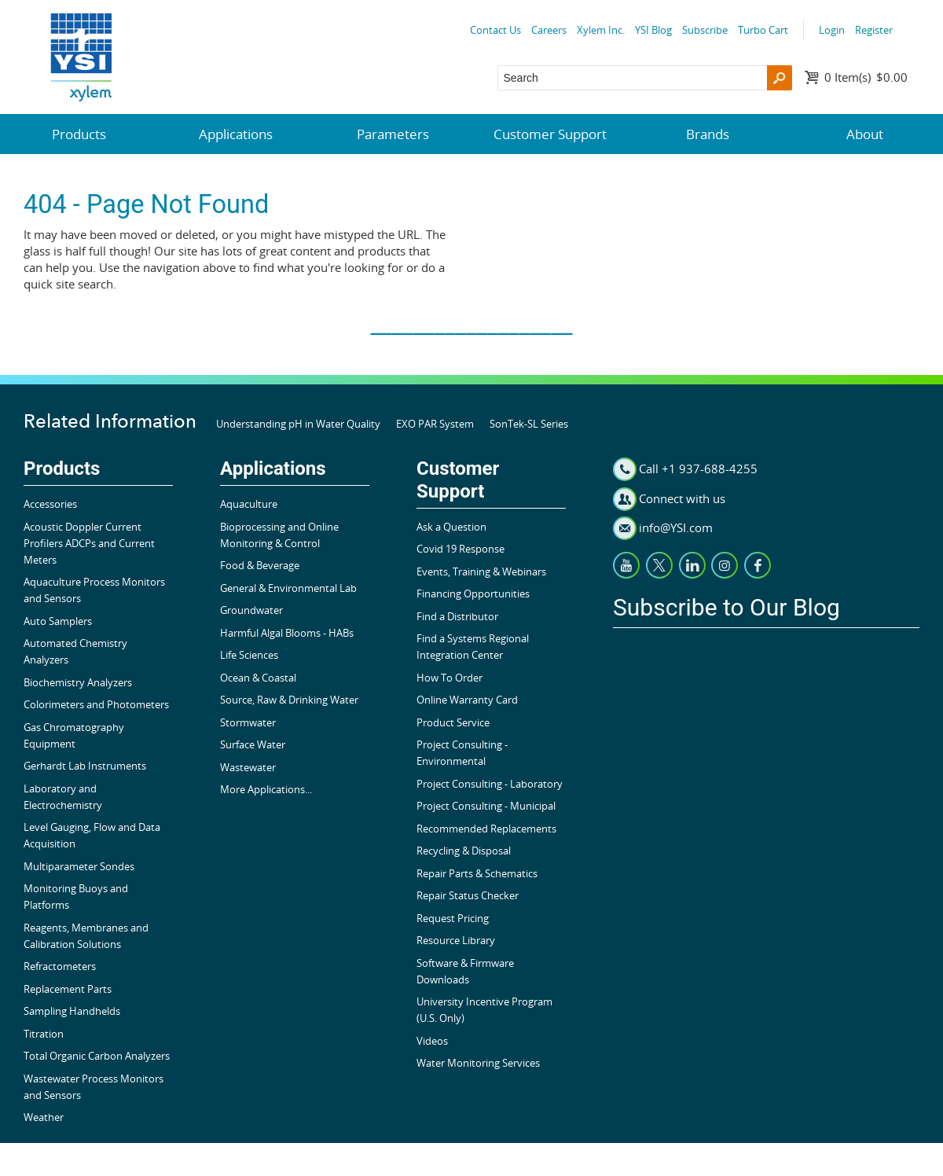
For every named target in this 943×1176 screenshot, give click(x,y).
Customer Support (550, 134)
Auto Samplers (58, 621)
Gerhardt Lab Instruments (85, 766)
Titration (44, 1034)
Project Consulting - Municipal (486, 806)
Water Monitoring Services (478, 1063)
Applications (236, 134)
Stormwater (248, 722)
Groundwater (251, 610)
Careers (549, 30)
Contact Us (495, 30)
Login (832, 30)
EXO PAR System (435, 424)
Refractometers (60, 966)
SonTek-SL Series (529, 424)
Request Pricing (452, 918)
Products (79, 134)
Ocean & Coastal (258, 678)
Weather (44, 1117)
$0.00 (866, 77)
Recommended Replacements (486, 828)
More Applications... (266, 789)
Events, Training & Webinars (481, 571)
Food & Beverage (259, 565)
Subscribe (705, 30)
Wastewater (248, 767)
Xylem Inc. (601, 30)
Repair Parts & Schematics (477, 873)
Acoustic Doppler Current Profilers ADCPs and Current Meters (89, 543)
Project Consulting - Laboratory (489, 784)
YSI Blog (653, 30)
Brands (707, 134)
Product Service (453, 722)
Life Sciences (249, 655)
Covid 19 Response (460, 549)
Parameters (393, 134)
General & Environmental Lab (288, 588)
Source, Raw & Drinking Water (289, 700)
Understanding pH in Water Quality (298, 424)
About (864, 134)
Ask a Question (451, 527)
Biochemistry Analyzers (78, 682)
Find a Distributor (457, 616)
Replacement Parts (68, 989)
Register (874, 30)
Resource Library (455, 940)
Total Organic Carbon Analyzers (97, 1056)
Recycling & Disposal (463, 850)
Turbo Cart (763, 30)
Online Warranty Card (467, 700)
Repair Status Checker (467, 895)
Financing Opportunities (473, 593)
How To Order (449, 678)
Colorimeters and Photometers (96, 704)
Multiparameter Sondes (79, 866)
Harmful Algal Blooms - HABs (287, 633)
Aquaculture (248, 504)
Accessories (50, 504)
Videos (432, 1041)
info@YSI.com (676, 527)
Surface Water (252, 744)
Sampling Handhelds (72, 1011)
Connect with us (682, 498)
